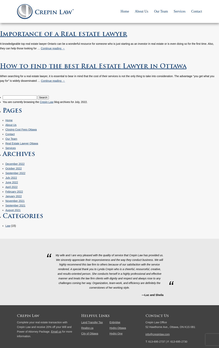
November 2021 (15, 200)
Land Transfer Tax (92, 322)
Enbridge (115, 322)
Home (125, 11)
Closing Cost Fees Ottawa (21, 129)
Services (179, 11)
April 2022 (11, 187)
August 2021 (13, 210)
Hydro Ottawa (118, 327)
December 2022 (15, 163)
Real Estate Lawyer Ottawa (21, 143)
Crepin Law (46, 102)
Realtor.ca (87, 327)
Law (7, 225)
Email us (56, 331)
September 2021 (15, 205)
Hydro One (116, 333)
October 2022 (13, 168)
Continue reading (53, 48)
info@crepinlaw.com (158, 334)
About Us (141, 11)
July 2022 (11, 177)
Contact (196, 11)
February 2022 (14, 191)
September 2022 (15, 173)
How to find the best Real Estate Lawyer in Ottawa (93, 67)
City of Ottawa (89, 333)
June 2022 (11, 182)
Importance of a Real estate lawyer (63, 34)
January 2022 (13, 196)
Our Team (161, 11)
